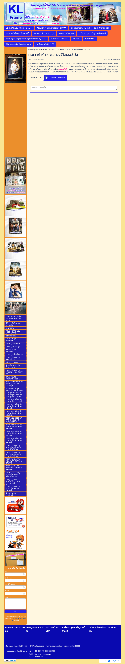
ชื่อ (6, 571)
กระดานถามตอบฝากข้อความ (57, 49)
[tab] (36, 78)
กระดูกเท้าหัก (63, 69)
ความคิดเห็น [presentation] (36, 77)
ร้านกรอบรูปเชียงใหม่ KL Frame (37, 49)
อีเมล (7, 591)
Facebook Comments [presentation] (55, 78)
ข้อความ (8, 597)
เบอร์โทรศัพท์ (10, 584)
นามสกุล (8, 578)
